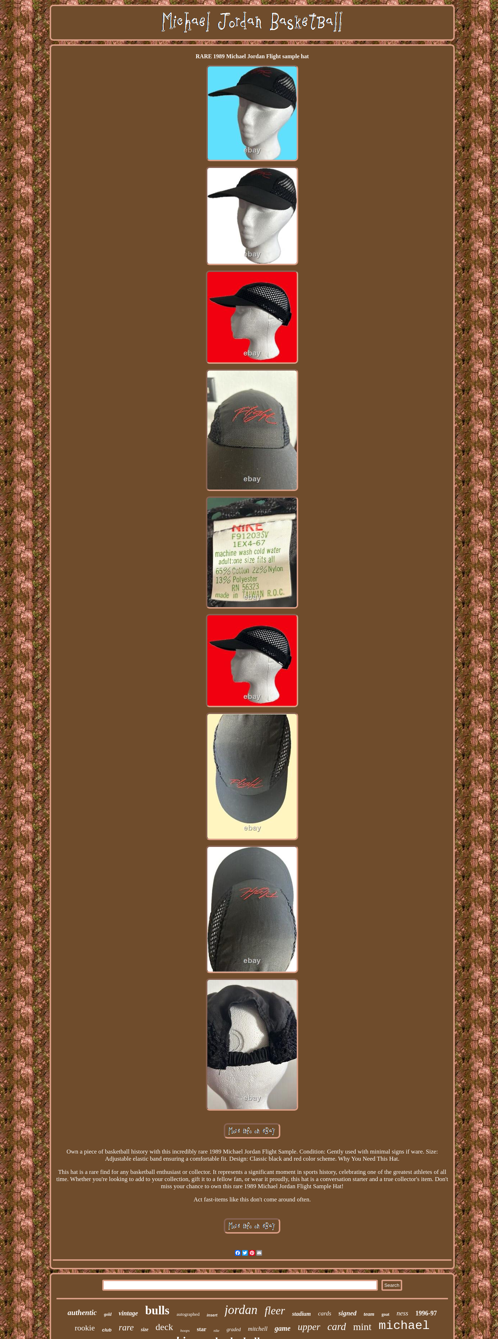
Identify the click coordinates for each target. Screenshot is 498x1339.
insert (212, 1315)
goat (385, 1314)
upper (309, 1326)
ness (402, 1313)
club (107, 1330)
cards (324, 1313)
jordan (241, 1310)
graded (234, 1329)
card (336, 1326)
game (282, 1328)
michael (404, 1326)
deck (164, 1327)
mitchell (257, 1328)
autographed (188, 1314)
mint (362, 1326)
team (369, 1314)
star (201, 1329)
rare (126, 1327)
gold (108, 1314)
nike (216, 1331)
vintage (128, 1313)
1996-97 (426, 1313)
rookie (85, 1327)
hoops (184, 1330)
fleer (275, 1310)
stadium (301, 1314)
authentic (82, 1312)
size (144, 1329)
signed (348, 1313)
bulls (157, 1310)
